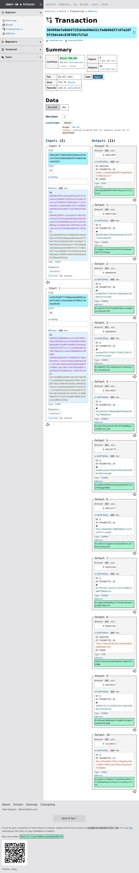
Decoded (52, 107)
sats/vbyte (73, 88)
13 (50, 170)
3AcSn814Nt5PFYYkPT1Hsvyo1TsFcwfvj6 (113, 191)
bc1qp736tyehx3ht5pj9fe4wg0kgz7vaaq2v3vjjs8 (113, 427)
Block (62, 11)
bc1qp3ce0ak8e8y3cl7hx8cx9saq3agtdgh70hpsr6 (113, 603)
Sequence (53, 267)
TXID (50, 150)
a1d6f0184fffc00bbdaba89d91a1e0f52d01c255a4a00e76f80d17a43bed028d (67, 300)
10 (50, 312)
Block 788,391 (68, 58)
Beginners (11, 41)
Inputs (51, 141)
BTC (107, 151)
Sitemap (31, 804)
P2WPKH (104, 242)
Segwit (98, 77)
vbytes (71, 82)
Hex (64, 107)
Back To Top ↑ (69, 818)
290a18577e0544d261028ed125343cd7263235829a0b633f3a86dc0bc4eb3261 (67, 158)
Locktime (52, 122)
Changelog (47, 804)
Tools (8, 57)
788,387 (76, 127)
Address (92, 11)
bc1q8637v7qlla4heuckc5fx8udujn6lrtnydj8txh (113, 368)
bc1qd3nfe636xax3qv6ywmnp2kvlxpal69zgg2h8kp (113, 486)
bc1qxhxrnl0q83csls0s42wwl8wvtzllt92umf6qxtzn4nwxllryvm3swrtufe (113, 782)
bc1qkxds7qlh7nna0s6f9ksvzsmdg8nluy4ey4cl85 (113, 309)
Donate (18, 804)
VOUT (51, 166)
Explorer (50, 11)
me (130, 828)
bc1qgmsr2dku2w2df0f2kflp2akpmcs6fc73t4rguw (113, 250)
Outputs (98, 141)
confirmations (76, 62)
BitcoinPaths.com (28, 809)
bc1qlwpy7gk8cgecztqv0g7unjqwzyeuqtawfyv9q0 (113, 721)
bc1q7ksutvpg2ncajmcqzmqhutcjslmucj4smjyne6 (113, 545)
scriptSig (53, 177)
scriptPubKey (101, 161)
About (6, 804)
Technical (11, 49)
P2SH (103, 183)
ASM (60, 188)
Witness (52, 188)
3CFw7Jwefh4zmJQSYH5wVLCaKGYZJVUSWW (113, 662)
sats (112, 151)
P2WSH (58, 262)
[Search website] (91, 4)
